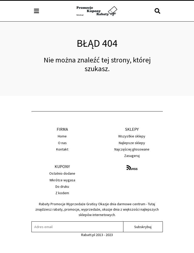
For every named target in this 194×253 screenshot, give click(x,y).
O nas (62, 142)
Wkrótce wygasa (62, 180)
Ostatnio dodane (62, 173)
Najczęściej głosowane (131, 149)
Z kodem (62, 193)
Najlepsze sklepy (132, 142)
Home (62, 136)
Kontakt (62, 149)
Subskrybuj (142, 226)
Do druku (62, 186)
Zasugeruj (132, 155)
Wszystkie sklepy (131, 136)
